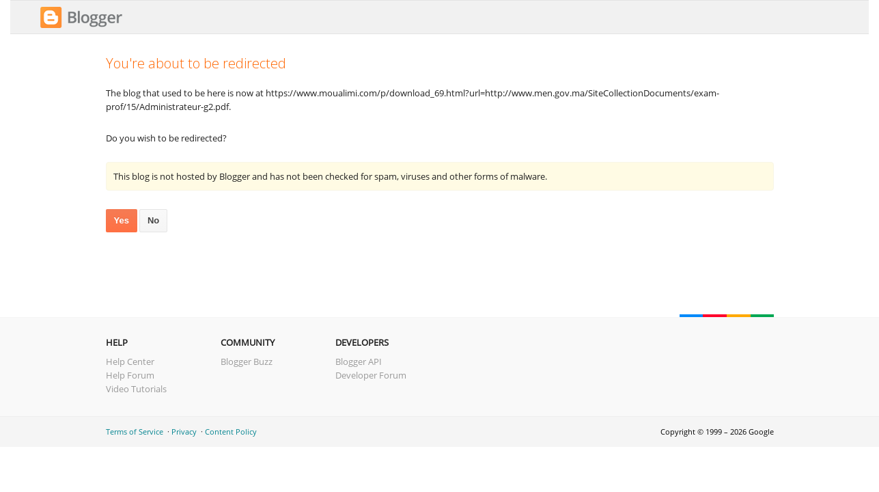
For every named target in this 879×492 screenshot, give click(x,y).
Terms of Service (134, 431)
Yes (121, 220)
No (153, 220)
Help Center (130, 361)
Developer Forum (370, 375)
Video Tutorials (136, 389)
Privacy (184, 431)
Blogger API (358, 361)
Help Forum (130, 375)
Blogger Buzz (247, 361)
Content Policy (231, 431)
